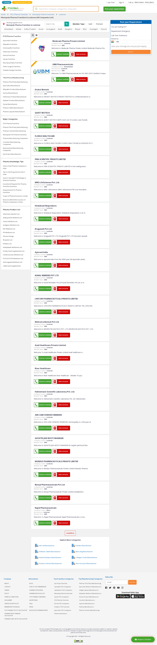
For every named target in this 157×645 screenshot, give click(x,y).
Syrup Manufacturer (10, 104)
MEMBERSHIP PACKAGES (12, 607)
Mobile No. (115, 39)
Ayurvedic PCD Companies (62, 610)
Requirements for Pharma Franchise (12, 191)
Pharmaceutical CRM (22, 2)
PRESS (31, 607)
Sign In (121, 2)
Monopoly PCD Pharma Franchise (15, 135)
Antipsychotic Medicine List (12, 218)
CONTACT (7, 587)
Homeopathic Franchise (11, 48)
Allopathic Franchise (10, 44)
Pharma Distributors (60, 613)
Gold (90, 24)
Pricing (7, 2)
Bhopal (77, 29)
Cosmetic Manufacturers (87, 600)
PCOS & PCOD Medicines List (13, 258)
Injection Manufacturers (86, 603)
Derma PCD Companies (61, 603)
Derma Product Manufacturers (89, 597)
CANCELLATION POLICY (11, 603)
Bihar (85, 29)
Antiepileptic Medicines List (12, 247)
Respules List (7, 240)
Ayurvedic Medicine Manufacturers (90, 587)
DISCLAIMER (8, 600)
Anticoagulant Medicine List (12, 262)
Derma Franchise (9, 55)
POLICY (6, 593)
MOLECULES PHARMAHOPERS (38, 610)
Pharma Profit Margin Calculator (12, 614)
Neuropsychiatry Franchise (12, 63)
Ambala (18, 29)
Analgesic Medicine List (11, 225)
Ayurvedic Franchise (10, 40)
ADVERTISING (33, 600)
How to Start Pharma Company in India (14, 167)
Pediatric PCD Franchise (61, 607)
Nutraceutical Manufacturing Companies (13, 149)
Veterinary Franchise (10, 52)
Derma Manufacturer (10, 93)
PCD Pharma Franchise (11, 123)
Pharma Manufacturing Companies (15, 138)
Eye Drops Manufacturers (12, 154)
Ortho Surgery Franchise (11, 66)
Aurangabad (50, 29)
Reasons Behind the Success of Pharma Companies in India (14, 201)
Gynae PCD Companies (61, 597)
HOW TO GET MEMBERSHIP (37, 587)
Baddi (60, 29)
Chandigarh (94, 29)
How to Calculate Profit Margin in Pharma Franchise (14, 179)
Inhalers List (7, 244)
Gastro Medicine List (10, 221)
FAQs (31, 603)
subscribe (132, 582)
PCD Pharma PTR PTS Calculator (15, 610)
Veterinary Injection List (11, 214)
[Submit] (36, 9)
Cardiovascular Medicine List (13, 255)
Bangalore (68, 29)
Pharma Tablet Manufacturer (13, 108)
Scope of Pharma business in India (15, 196)
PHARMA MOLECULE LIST (37, 593)
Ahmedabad (8, 29)
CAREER (6, 590)
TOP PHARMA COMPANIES (37, 597)
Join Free (111, 2)
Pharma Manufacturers (86, 607)
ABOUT (6, 583)
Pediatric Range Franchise (12, 70)
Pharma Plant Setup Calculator (15, 619)
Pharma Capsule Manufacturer (14, 112)
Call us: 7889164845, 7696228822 (141, 2)
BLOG (31, 583)
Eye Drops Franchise (60, 583)
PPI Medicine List (9, 232)
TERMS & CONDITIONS (11, 597)
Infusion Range (8, 236)
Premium (99, 24)
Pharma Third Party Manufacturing (15, 82)
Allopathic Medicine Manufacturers (90, 593)
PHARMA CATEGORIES (36, 590)
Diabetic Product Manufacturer (14, 100)
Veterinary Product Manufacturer (15, 97)
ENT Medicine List (9, 229)
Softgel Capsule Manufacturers (88, 590)
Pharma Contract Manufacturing (14, 131)
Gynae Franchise (9, 59)
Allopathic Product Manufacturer (14, 89)
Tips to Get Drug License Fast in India (14, 173)
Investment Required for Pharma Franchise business (14, 185)
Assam (41, 29)
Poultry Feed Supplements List (13, 251)
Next (131, 52)
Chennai (104, 29)
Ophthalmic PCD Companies (63, 590)
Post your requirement (114, 9)
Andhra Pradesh (30, 29)
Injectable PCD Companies (62, 587)
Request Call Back (143, 639)
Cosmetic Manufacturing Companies (11, 143)
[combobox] (66, 9)
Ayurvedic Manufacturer (11, 86)
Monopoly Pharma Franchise (63, 593)
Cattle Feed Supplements (12, 266)
